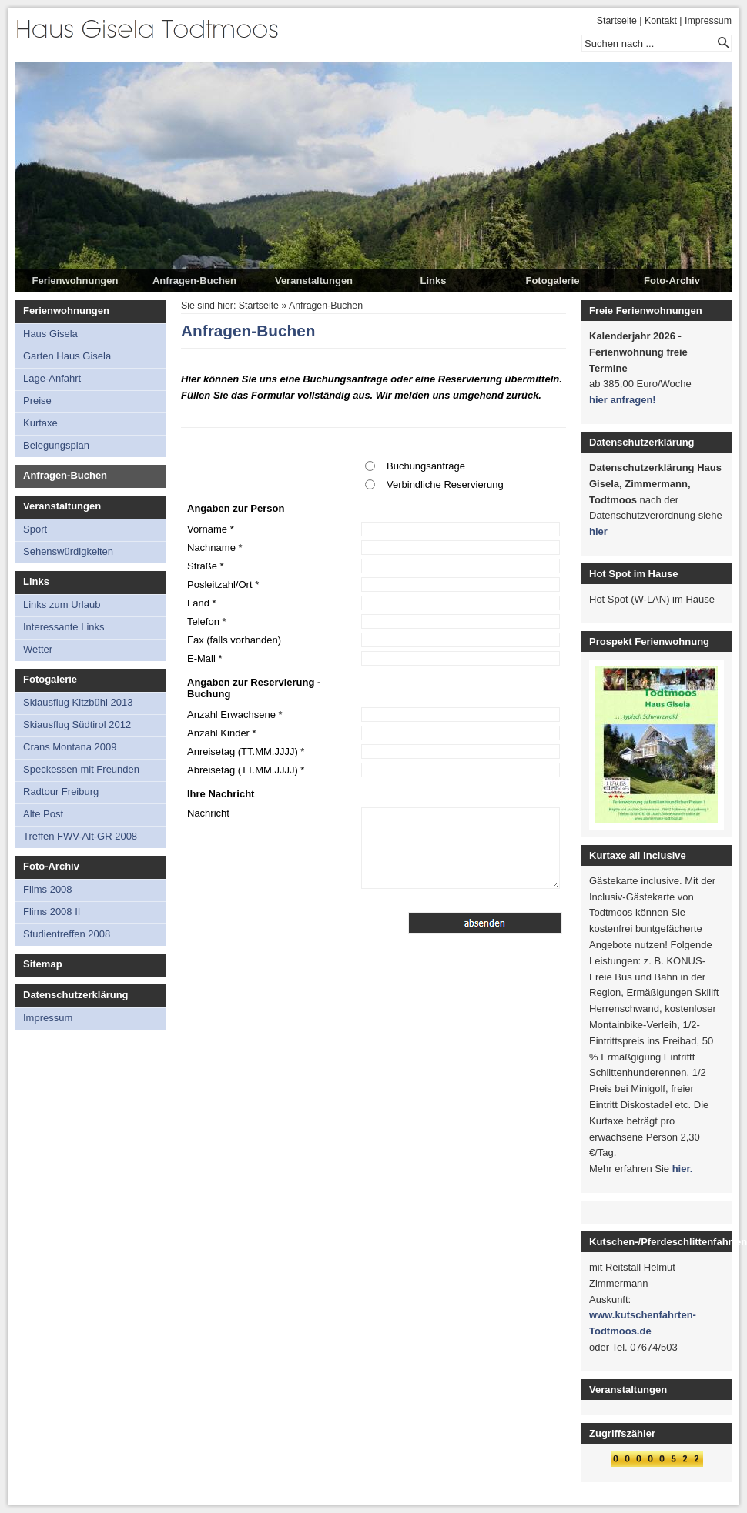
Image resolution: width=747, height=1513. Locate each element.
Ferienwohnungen (75, 280)
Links (433, 280)
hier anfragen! (622, 400)
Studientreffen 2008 (66, 934)
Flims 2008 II (51, 911)
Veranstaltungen (314, 280)
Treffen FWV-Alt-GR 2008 (80, 836)
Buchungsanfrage (426, 466)
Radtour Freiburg (61, 791)
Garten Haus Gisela (67, 356)
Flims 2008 (47, 889)
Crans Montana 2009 (69, 747)
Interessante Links (64, 627)
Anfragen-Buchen (194, 280)
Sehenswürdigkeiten (68, 551)
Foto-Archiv (672, 280)
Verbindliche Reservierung (445, 484)
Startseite (617, 20)
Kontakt (661, 20)
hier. (682, 1168)
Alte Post (43, 814)
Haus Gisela (50, 333)
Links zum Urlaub (61, 604)
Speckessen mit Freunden (81, 769)
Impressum (708, 20)
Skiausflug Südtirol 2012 (77, 724)
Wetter (37, 649)
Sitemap (42, 964)
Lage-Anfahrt (52, 378)
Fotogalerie (552, 280)
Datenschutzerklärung (76, 994)
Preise (37, 400)
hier (598, 531)
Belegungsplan (56, 445)
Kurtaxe (40, 423)
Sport (35, 529)
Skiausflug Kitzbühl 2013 (77, 702)
